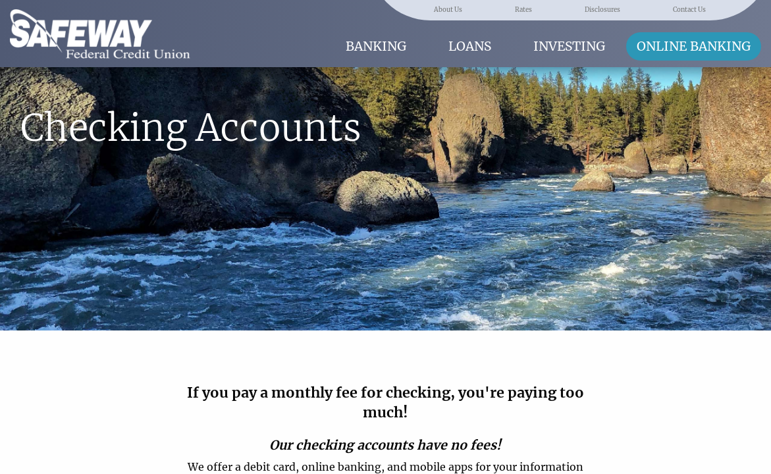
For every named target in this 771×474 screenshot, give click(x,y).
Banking (376, 46)
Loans (469, 46)
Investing (569, 46)
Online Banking (694, 46)
